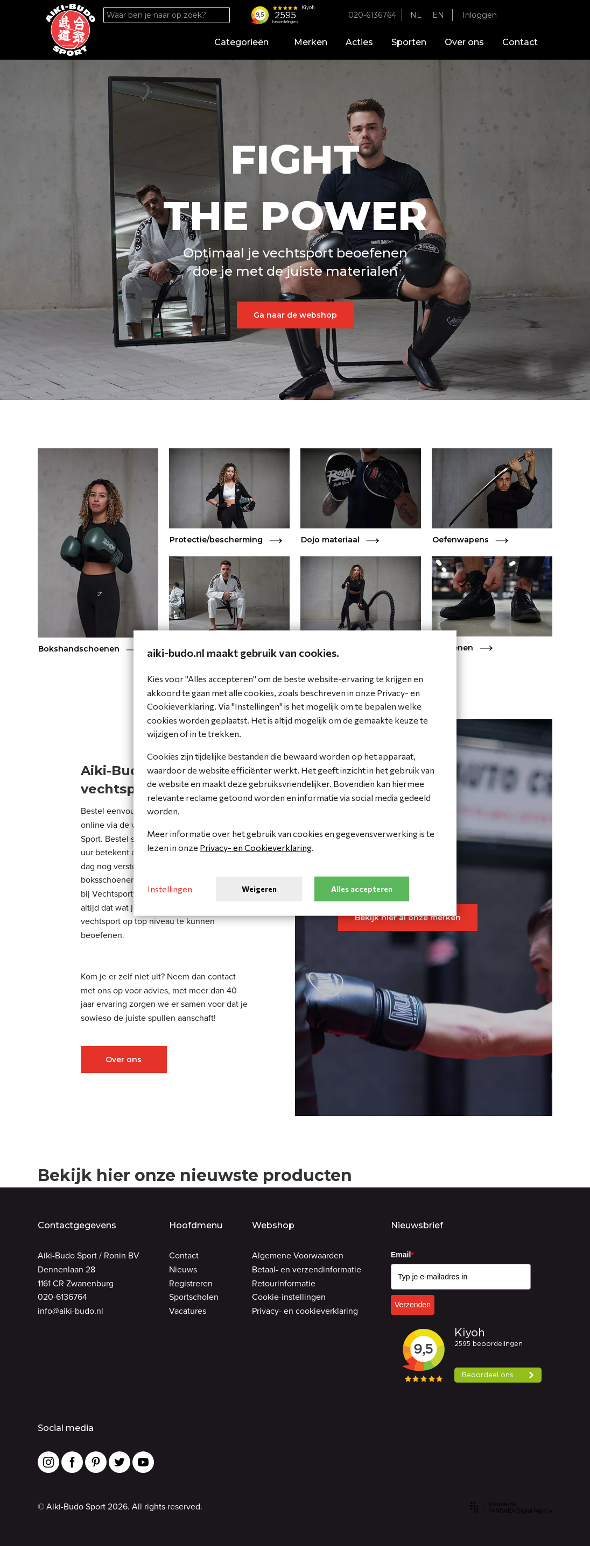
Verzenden (413, 1304)
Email (402, 1254)
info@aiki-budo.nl (70, 1311)
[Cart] (534, 15)
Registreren (191, 1283)
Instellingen (170, 889)
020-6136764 (62, 1297)
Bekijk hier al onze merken (408, 917)
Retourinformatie (283, 1283)
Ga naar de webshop (295, 315)
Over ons (464, 42)
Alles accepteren (361, 888)
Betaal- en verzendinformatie (306, 1269)
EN (438, 15)
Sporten (408, 42)
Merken (310, 42)
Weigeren (259, 888)
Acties (359, 42)
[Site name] (70, 30)
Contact (520, 42)
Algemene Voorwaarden (297, 1255)
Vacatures (187, 1311)
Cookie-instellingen (289, 1297)
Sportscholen (194, 1297)
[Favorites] (516, 15)
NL (416, 15)
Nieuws (183, 1269)
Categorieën (245, 42)
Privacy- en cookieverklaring (305, 1311)
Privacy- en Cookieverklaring (256, 847)
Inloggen (479, 15)
